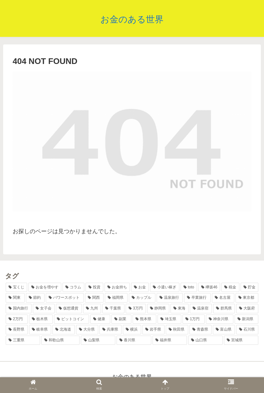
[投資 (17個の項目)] (94, 287)
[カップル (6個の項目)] (142, 298)
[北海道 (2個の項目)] (63, 329)
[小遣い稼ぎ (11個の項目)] (164, 287)
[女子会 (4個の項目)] (44, 308)
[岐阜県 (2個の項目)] (40, 329)
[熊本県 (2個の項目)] (144, 319)
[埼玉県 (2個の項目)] (169, 319)
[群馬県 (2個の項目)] (224, 308)
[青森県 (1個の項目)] (200, 329)
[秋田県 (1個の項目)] (177, 329)
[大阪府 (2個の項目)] (247, 308)
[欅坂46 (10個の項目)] (209, 287)
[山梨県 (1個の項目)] (98, 340)
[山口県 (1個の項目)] (205, 340)
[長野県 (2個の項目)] (17, 329)
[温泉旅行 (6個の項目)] (170, 298)
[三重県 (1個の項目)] (23, 340)
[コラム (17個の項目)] (73, 287)
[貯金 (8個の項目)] (249, 287)
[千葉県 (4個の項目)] (113, 308)
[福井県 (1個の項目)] (170, 340)
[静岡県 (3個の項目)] (158, 308)
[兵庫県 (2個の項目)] (110, 329)
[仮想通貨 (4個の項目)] (69, 308)
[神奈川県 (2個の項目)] (219, 319)
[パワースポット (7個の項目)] (65, 298)
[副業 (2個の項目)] (121, 319)
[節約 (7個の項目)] (35, 298)
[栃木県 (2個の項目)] (41, 319)
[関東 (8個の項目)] (15, 298)
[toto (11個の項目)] (189, 287)
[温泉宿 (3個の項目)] (201, 308)
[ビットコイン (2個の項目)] (71, 319)
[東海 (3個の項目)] (180, 308)
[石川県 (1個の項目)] (247, 329)
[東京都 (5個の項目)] (247, 298)
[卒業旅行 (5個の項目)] (197, 298)
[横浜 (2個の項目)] (132, 329)
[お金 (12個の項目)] (140, 287)
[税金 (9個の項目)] (230, 287)
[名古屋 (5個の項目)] (223, 298)
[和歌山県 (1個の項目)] (60, 340)
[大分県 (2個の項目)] (87, 329)
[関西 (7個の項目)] (94, 298)
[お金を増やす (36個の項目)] (44, 287)
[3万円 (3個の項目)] (136, 308)
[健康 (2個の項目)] (100, 319)
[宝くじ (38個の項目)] (16, 287)
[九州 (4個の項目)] (92, 308)
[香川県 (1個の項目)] (134, 340)
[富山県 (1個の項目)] (224, 329)
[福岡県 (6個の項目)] (116, 298)
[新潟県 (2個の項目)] (246, 319)
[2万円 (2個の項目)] (17, 319)
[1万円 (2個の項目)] (194, 319)
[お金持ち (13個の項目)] (117, 287)
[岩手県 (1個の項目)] (153, 329)
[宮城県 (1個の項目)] (241, 340)
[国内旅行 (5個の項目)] (19, 308)
